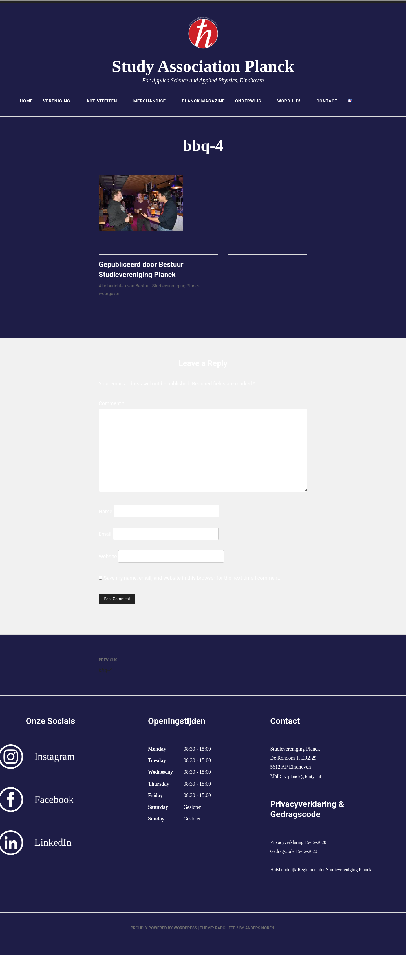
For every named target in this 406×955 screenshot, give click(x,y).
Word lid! (291, 101)
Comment (111, 406)
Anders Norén (259, 940)
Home (26, 101)
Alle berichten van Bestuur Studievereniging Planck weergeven (149, 292)
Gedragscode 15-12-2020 (295, 854)
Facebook (54, 802)
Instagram (54, 759)
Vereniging (59, 101)
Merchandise (152, 101)
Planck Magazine (203, 101)
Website (108, 559)
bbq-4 (151, 667)
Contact (326, 101)
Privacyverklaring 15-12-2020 (300, 845)
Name (105, 514)
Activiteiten (104, 101)
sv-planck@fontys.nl (304, 779)
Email (105, 536)
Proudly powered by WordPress (164, 940)
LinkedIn (53, 845)
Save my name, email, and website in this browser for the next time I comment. (192, 580)
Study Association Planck (203, 66)
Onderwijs (251, 101)
